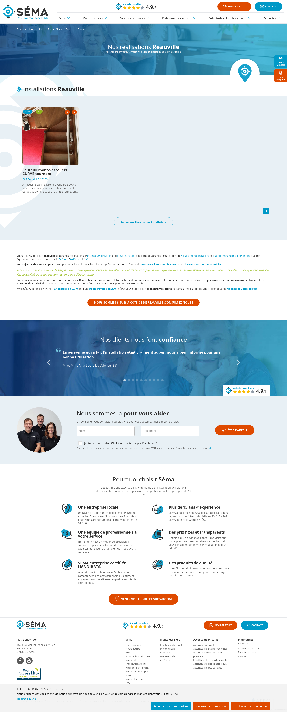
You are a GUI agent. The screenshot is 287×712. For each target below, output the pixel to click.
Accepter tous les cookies (170, 706)
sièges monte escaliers (195, 255)
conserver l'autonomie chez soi (160, 264)
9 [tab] (158, 380)
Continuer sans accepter (251, 706)
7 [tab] (150, 380)
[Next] (238, 362)
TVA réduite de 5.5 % (65, 289)
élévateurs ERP (126, 255)
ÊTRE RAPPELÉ (235, 430)
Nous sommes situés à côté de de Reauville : (143, 303)
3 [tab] (133, 380)
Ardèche (75, 259)
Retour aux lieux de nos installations (143, 222)
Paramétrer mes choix (211, 706)
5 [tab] (141, 380)
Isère (88, 259)
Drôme (63, 259)
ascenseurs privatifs (99, 255)
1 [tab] (124, 380)
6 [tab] (145, 380)
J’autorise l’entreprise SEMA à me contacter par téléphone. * (117, 443)
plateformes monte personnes (231, 255)
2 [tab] (129, 380)
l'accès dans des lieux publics (203, 264)
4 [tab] (137, 380)
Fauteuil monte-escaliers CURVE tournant (44, 172)
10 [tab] (162, 380)
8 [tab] (154, 380)
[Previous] (48, 362)
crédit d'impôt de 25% (103, 289)
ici (210, 448)
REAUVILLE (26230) (35, 179)
